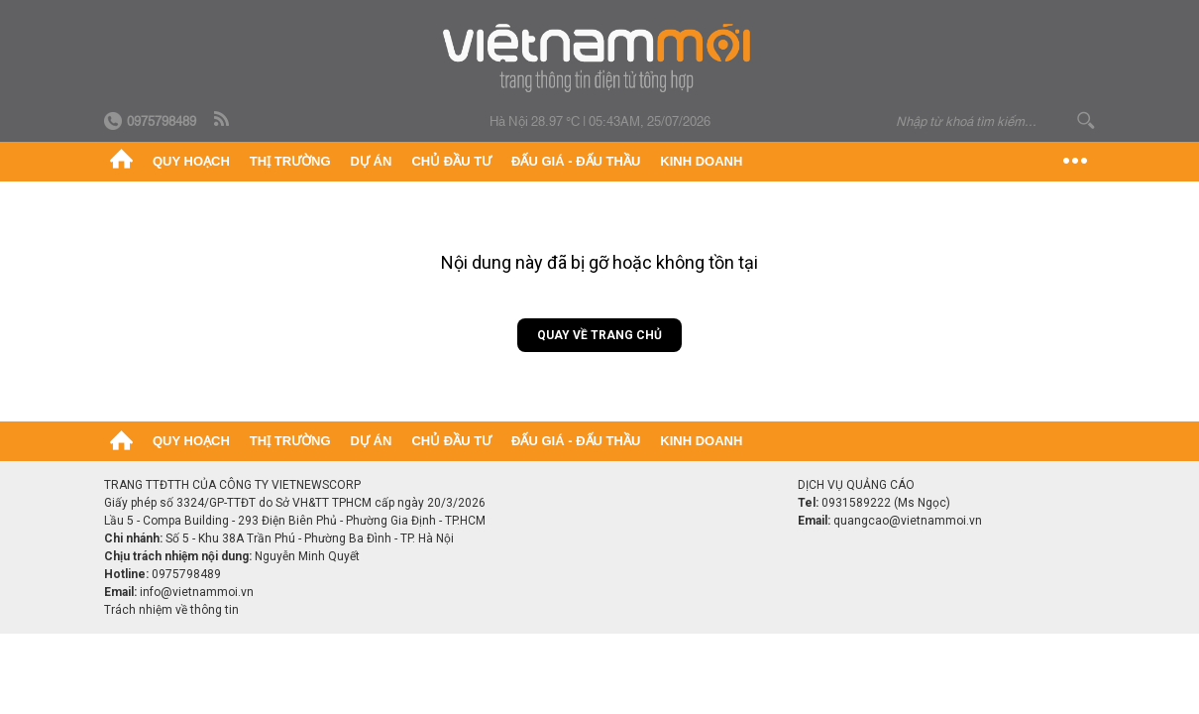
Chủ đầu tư (451, 161)
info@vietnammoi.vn (197, 592)
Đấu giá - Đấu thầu (575, 161)
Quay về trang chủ (599, 335)
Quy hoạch (191, 161)
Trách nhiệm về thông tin (171, 610)
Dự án (371, 161)
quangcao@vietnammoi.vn (907, 521)
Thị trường (290, 161)
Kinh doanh (701, 161)
